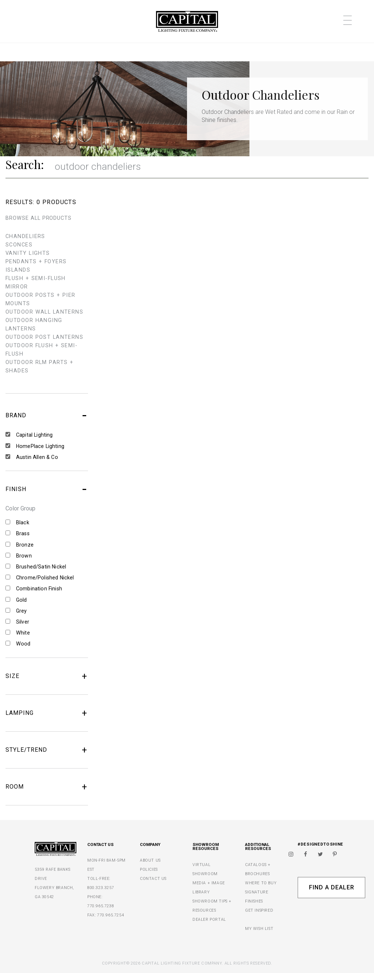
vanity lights (27, 253)
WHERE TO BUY (260, 883)
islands (17, 270)
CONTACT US (153, 878)
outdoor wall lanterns (44, 312)
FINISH (46, 489)
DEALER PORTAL (209, 919)
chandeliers (25, 236)
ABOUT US (150, 860)
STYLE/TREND (46, 750)
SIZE (46, 676)
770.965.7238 (100, 906)
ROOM (46, 786)
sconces (19, 245)
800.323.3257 (100, 887)
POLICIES (149, 869)
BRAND (46, 415)
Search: (24, 164)
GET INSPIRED (259, 910)
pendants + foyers (35, 261)
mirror (16, 287)
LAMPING (46, 713)
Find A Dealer (331, 887)
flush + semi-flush (35, 278)
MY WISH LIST (259, 928)
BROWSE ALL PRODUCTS (38, 218)
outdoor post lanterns (44, 337)
